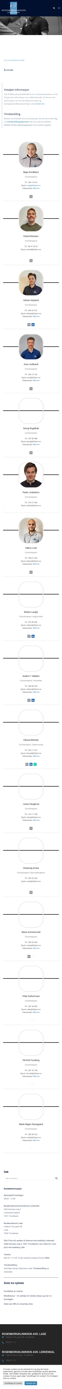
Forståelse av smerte (13, 1291)
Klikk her (36, 188)
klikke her (40, 103)
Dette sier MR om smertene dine (18, 1304)
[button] (54, 8)
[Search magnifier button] (56, 1178)
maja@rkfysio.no (34, 185)
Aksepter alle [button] (31, 1383)
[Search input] (30, 1178)
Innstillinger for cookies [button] (13, 1383)
